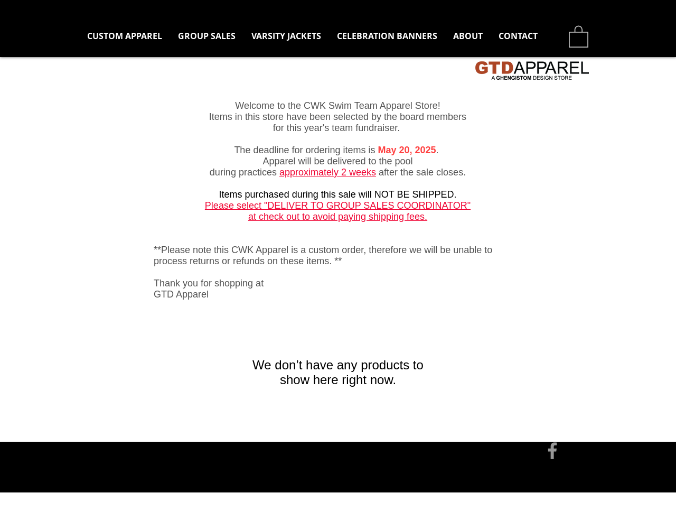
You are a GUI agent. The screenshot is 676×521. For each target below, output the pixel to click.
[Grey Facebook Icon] (552, 451)
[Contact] (115, 414)
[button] (206, 36)
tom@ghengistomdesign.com (202, 414)
